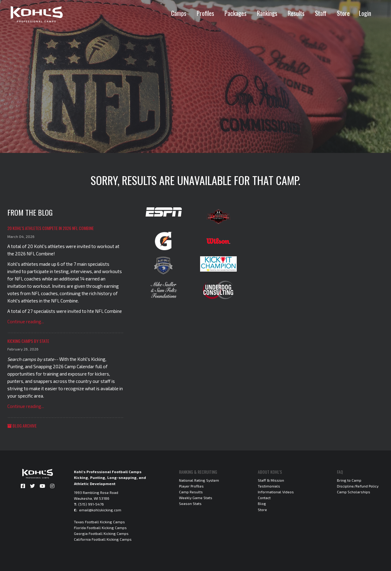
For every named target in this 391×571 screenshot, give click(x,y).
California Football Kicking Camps (103, 539)
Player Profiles (191, 486)
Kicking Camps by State (28, 341)
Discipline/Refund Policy (357, 486)
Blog (262, 503)
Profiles (205, 13)
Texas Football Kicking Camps (99, 522)
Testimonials (269, 486)
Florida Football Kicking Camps (100, 527)
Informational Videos (276, 492)
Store (343, 13)
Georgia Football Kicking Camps (101, 533)
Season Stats (190, 503)
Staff (321, 13)
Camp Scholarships (353, 492)
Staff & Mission (271, 480)
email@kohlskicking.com (100, 510)
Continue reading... (25, 321)
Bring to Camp (349, 480)
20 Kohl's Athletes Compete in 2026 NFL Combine (50, 228)
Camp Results (191, 492)
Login (365, 13)
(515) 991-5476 (91, 504)
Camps (178, 13)
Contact (264, 497)
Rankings (267, 13)
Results (296, 13)
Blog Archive (22, 425)
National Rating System (199, 480)
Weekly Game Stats (195, 497)
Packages (236, 13)
